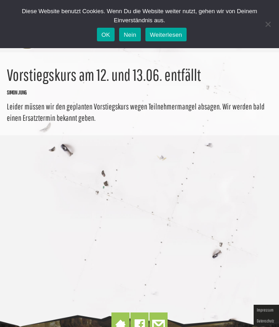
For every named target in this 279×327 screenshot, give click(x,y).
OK (105, 34)
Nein (130, 34)
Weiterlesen (166, 34)
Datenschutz (265, 320)
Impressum (265, 309)
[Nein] (267, 24)
